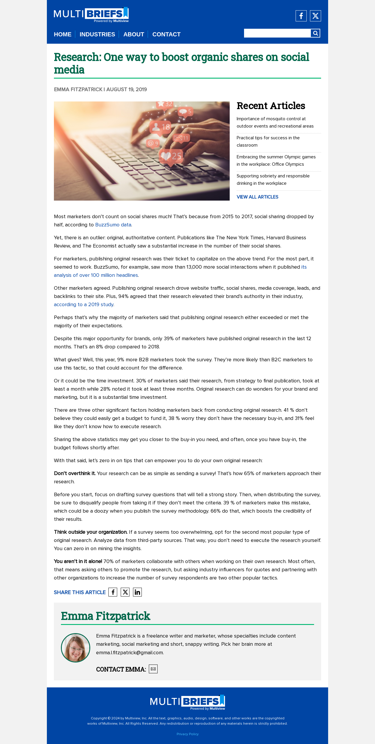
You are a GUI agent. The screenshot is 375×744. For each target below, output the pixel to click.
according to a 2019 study (83, 304)
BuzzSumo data (113, 225)
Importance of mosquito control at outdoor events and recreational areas (275, 122)
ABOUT (133, 34)
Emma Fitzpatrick (78, 89)
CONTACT (166, 34)
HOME (62, 34)
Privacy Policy (188, 734)
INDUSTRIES (97, 34)
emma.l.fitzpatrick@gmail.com (129, 652)
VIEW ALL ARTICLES (257, 197)
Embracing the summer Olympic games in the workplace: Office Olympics (276, 161)
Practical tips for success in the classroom (268, 141)
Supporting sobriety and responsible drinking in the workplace (273, 180)
